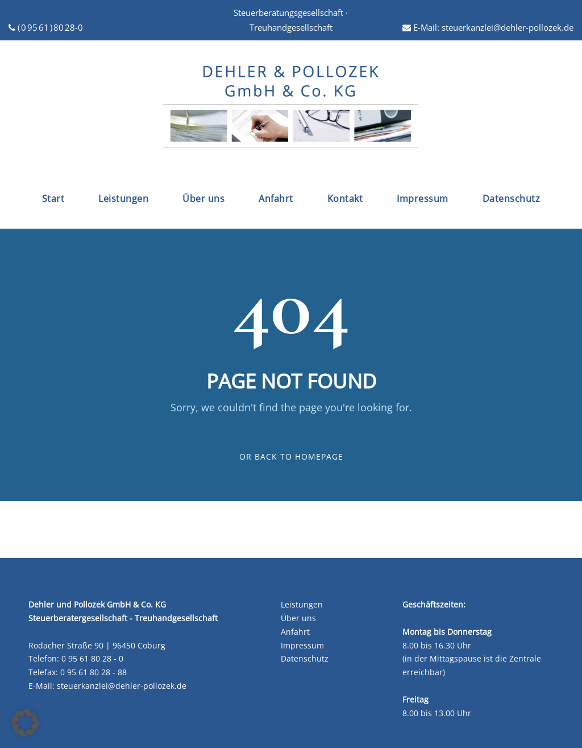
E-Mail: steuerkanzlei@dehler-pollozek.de (487, 27)
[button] (25, 723)
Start (53, 198)
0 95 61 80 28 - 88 (93, 672)
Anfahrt (276, 198)
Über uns (203, 198)
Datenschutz (512, 198)
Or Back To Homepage (291, 456)
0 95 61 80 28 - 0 (92, 658)
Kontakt (345, 198)
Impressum (422, 198)
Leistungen (123, 198)
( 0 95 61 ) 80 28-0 (46, 27)
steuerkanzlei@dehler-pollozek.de (121, 685)
